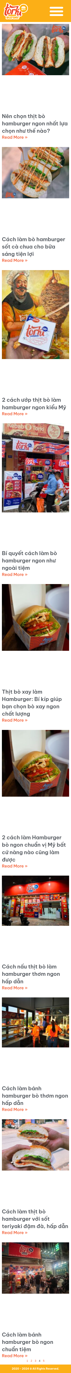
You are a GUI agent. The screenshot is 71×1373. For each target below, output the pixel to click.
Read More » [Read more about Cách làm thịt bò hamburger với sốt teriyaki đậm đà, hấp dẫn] (15, 1232)
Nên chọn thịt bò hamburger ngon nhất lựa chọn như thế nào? (35, 123)
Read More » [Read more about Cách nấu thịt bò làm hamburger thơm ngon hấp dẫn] (15, 987)
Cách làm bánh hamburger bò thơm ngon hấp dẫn (35, 1095)
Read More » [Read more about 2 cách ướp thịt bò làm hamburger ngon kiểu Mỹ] (15, 413)
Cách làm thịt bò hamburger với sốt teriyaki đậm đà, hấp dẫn (35, 1218)
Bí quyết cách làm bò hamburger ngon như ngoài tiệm (29, 560)
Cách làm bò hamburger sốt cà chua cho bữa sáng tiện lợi (33, 246)
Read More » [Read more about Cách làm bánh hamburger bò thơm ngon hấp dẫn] (15, 1109)
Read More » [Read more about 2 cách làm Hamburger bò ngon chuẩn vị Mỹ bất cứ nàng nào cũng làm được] (15, 866)
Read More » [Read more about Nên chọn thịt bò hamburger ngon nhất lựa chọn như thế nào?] (15, 137)
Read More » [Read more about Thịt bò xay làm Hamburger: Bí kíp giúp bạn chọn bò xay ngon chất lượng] (15, 720)
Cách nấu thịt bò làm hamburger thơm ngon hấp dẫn (31, 973)
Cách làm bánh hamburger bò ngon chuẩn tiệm (27, 1342)
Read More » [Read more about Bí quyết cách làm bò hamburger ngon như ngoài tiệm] (15, 574)
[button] (56, 11)
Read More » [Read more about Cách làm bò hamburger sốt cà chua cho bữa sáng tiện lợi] (15, 260)
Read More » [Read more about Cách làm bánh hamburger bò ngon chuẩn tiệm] (15, 1355)
